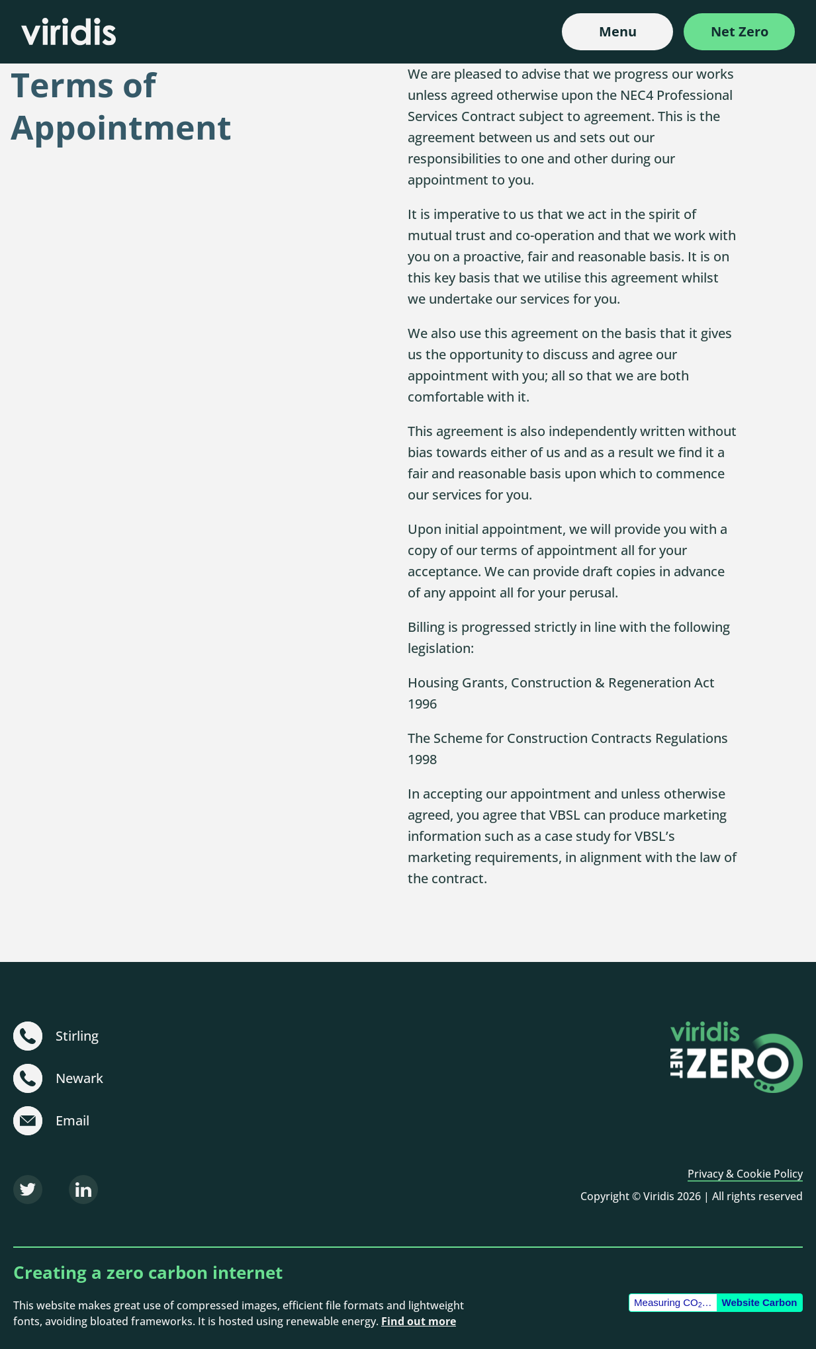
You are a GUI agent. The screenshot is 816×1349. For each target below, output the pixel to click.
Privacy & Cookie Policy (745, 1173)
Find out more (418, 1321)
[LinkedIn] (83, 1189)
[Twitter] (27, 1189)
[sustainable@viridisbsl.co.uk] (27, 1120)
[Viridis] (68, 31)
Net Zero (739, 31)
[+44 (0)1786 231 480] (27, 1036)
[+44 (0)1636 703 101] (27, 1078)
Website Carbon (759, 1302)
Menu (618, 31)
